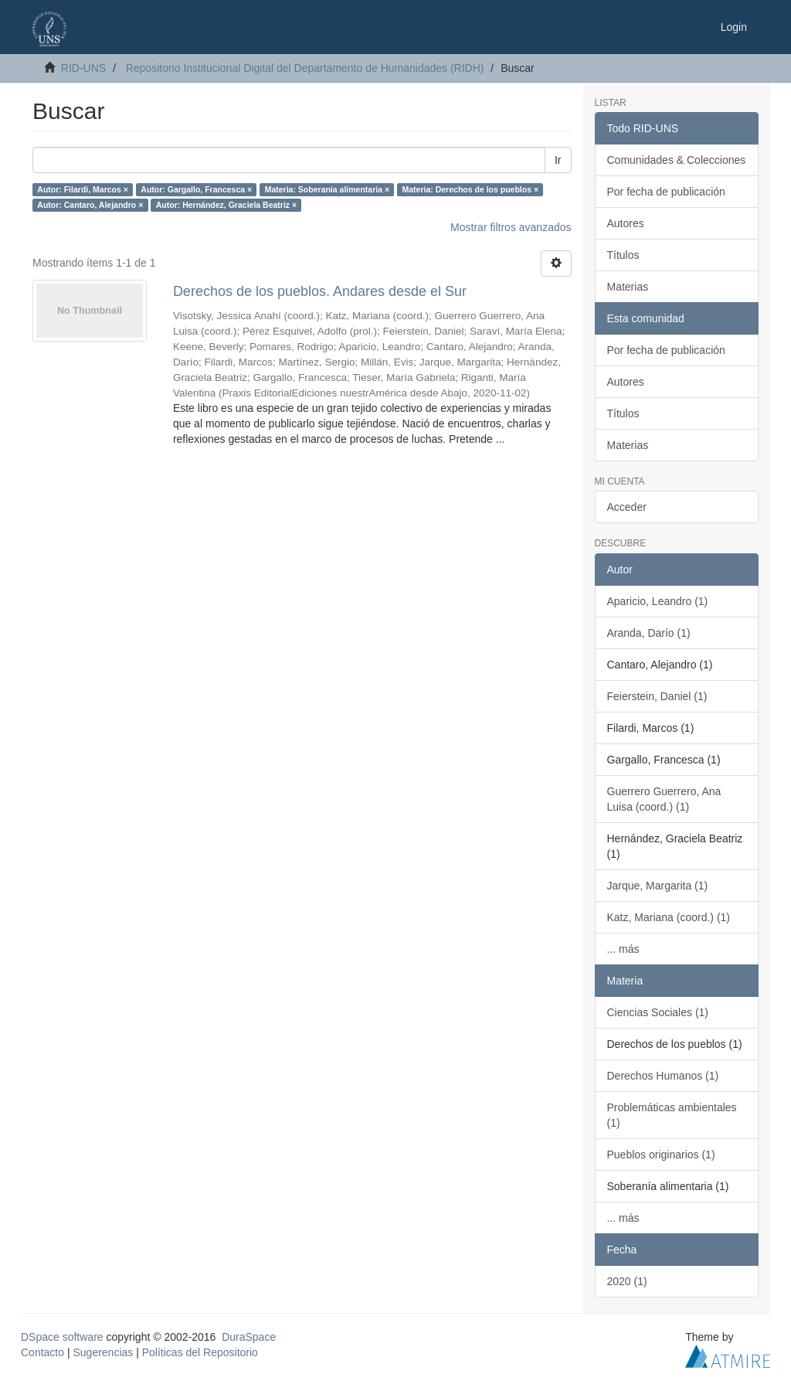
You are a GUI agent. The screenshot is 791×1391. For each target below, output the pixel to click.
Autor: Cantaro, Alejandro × (90, 204)
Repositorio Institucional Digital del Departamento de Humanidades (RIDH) (305, 68)
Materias (628, 287)
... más (623, 949)
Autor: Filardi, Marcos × (82, 189)
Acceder (627, 507)
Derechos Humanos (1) (663, 1076)
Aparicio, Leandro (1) (657, 601)
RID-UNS (83, 68)
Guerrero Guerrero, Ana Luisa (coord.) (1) (664, 799)
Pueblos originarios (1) (661, 1154)
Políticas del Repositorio (200, 1352)
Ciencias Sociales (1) (658, 1012)
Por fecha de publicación (666, 191)
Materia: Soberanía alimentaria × (327, 189)
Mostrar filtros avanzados (510, 227)
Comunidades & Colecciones (676, 160)
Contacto (42, 1352)
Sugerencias (103, 1352)
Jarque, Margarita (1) (657, 885)
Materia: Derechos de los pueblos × (470, 189)
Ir (558, 160)
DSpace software (62, 1337)
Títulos (623, 255)
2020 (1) (627, 1281)
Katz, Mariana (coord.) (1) (669, 917)
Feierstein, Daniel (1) (657, 696)
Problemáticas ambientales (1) (672, 1115)
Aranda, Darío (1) (649, 633)
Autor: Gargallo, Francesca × (196, 189)
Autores (625, 223)
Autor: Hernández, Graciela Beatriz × (226, 204)
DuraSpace (249, 1337)
